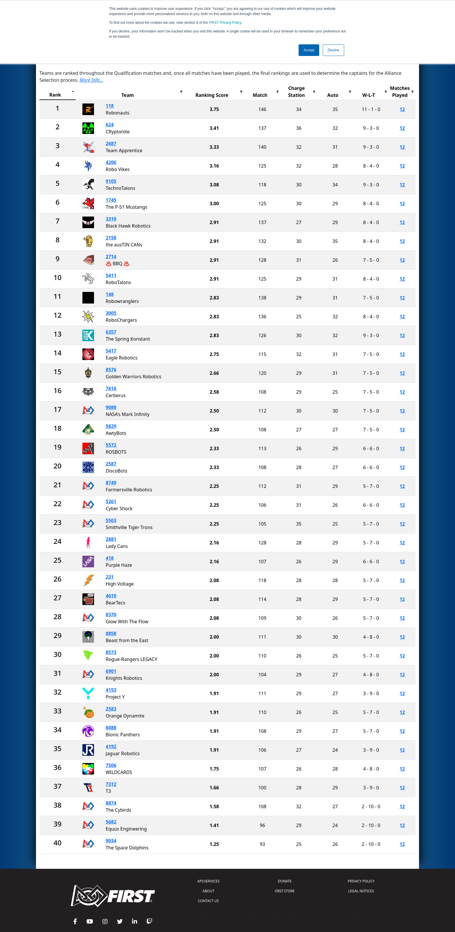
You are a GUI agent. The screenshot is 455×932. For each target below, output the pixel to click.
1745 (111, 200)
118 (109, 106)
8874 (111, 803)
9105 (111, 181)
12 (402, 109)
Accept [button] (309, 50)
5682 (111, 822)
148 (109, 294)
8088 (111, 727)
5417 (111, 351)
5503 (111, 520)
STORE (285, 891)
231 (109, 577)
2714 (111, 256)
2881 (111, 539)
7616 (111, 388)
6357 (111, 332)
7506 (111, 765)
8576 (111, 369)
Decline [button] (333, 50)
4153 (111, 690)
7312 (111, 784)
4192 (111, 746)
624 (109, 124)
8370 (111, 614)
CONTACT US (208, 900)
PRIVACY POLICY (361, 881)
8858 (111, 633)
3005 (111, 313)
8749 (111, 482)
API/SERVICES (208, 881)
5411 (111, 275)
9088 (111, 407)
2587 (111, 464)
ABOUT (208, 891)
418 (109, 558)
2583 (111, 709)
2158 (111, 238)
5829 (111, 426)
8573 (111, 652)
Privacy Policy (225, 23)
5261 (111, 501)
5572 (111, 445)
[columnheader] (57, 91)
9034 (111, 840)
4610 (111, 596)
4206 (111, 162)
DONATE (285, 881)
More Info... (92, 80)
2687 (111, 143)
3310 (111, 219)
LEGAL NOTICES (361, 891)
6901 (111, 671)
